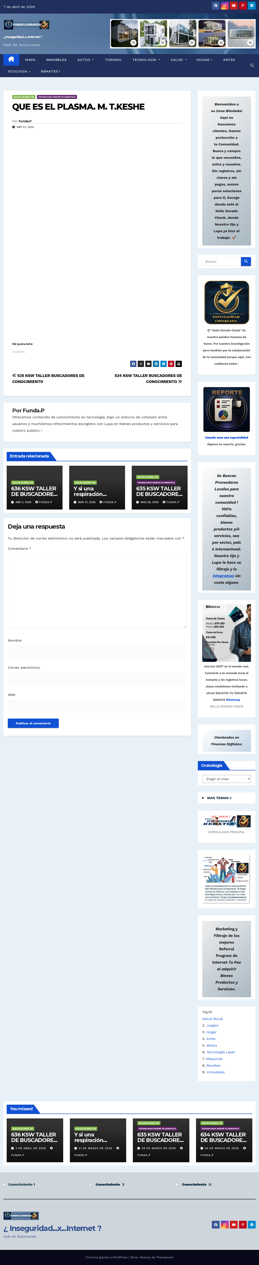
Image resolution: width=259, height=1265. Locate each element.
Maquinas (214, 1059)
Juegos (212, 1025)
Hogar (211, 1032)
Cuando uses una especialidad (226, 437)
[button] (252, 65)
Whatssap (233, 699)
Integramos (223, 576)
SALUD (177, 60)
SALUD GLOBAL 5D (24, 97)
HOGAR (203, 60)
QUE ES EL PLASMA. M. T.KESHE (78, 106)
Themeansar (165, 1257)
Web (11, 695)
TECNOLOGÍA (144, 60)
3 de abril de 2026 (31, 1148)
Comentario (19, 548)
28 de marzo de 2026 (159, 1148)
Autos (83, 60)
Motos (211, 1045)
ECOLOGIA (18, 71)
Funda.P (25, 121)
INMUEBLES (56, 60)
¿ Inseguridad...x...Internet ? (22, 37)
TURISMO (112, 60)
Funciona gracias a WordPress (106, 1257)
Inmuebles (215, 1072)
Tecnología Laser (220, 1052)
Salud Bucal (212, 1019)
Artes (228, 60)
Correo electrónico (24, 667)
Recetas (214, 1065)
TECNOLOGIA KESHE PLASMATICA (57, 97)
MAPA (30, 60)
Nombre (15, 640)
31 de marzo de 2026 (96, 1148)
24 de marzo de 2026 (222, 1148)
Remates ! (50, 71)
